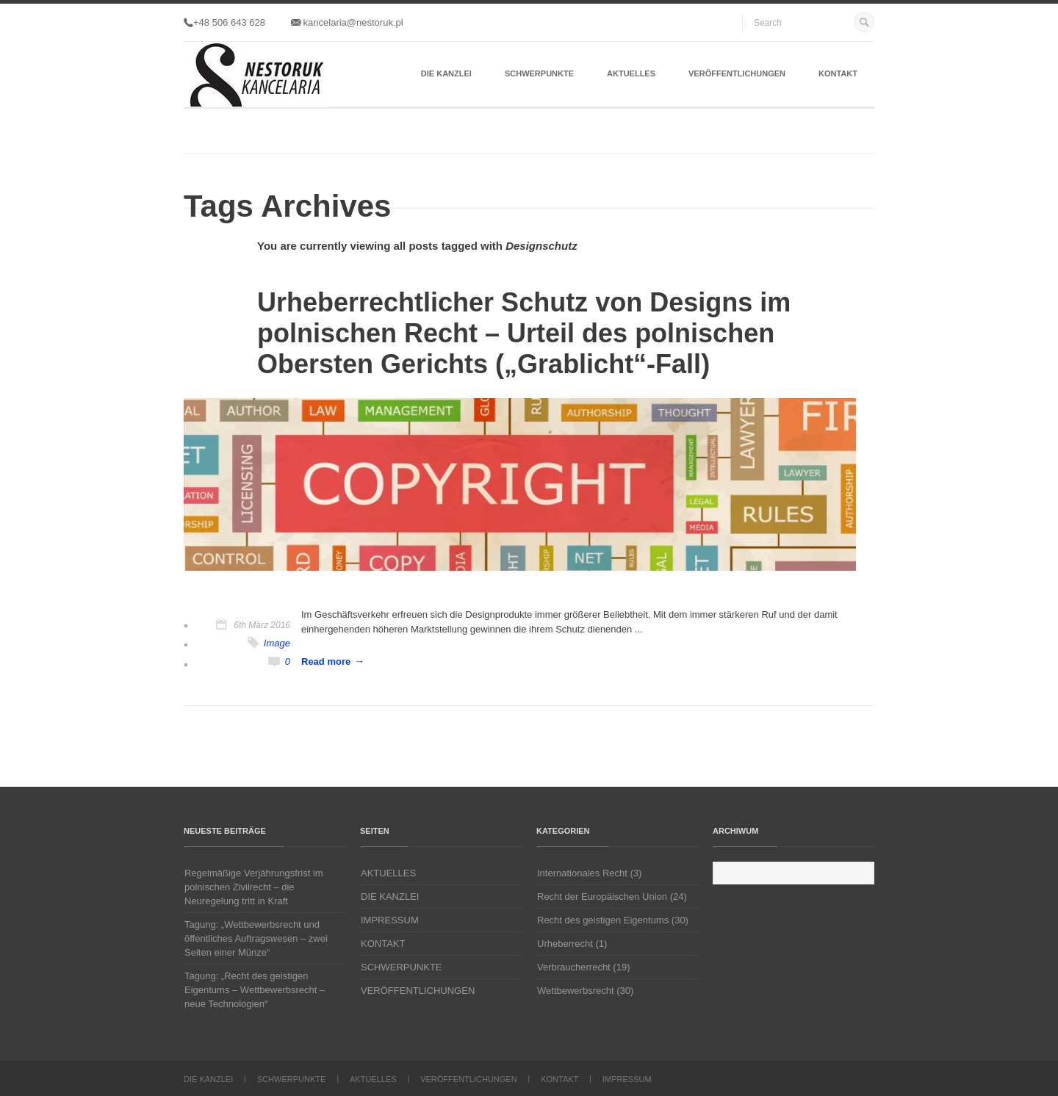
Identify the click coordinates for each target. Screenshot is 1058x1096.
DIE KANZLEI (446, 73)
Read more (325, 661)
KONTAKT (837, 73)
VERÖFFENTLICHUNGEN (736, 73)
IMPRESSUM (390, 920)
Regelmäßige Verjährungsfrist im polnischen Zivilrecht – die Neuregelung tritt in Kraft (253, 887)
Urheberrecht (565, 943)
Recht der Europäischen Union (602, 896)
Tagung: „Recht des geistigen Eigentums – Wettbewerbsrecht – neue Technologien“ (254, 989)
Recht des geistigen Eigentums (603, 920)
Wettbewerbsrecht (575, 990)
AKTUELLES (631, 73)
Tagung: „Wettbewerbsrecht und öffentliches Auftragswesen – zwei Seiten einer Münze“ (256, 938)
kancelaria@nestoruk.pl (347, 22)
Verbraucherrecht (574, 967)
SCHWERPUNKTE (539, 73)
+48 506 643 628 (224, 22)
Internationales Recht (582, 873)
